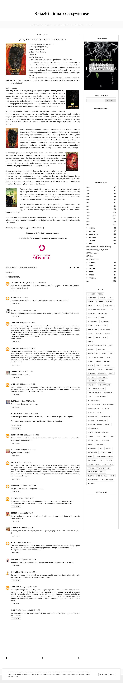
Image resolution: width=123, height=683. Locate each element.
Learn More (103, 674)
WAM (111, 464)
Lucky (111, 373)
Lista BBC (109, 369)
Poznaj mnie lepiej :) (95, 424)
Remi (112, 436)
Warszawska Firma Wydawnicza (99, 468)
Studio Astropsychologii (104, 456)
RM (97, 440)
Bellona (98, 306)
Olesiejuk (105, 408)
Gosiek (14, 513)
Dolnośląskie (92, 329)
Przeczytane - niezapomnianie (98, 432)
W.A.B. (98, 464)
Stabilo (108, 448)
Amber (90, 306)
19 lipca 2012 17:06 (28, 310)
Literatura (102, 373)
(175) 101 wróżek (92, 259)
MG (89, 389)
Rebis (105, 436)
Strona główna (36, 25)
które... (100, 369)
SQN (101, 448)
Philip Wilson (92, 416)
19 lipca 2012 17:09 (27, 323)
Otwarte (10, 272)
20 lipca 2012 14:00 (28, 450)
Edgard (90, 333)
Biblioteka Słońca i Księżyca (97, 310)
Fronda (90, 341)
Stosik (90, 456)
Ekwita (107, 333)
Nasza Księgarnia (94, 401)
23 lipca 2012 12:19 (28, 559)
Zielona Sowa (102, 476)
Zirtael (14, 498)
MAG (93, 377)
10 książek (91, 294)
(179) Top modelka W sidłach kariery (98, 247)
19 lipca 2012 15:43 (38, 283)
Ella (13, 542)
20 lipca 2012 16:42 (24, 462)
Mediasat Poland (104, 385)
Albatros (99, 302)
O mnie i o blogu (93, 408)
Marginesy (91, 385)
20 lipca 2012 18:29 (28, 485)
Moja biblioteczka (94, 393)
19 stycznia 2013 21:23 (31, 610)
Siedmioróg (106, 440)
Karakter (107, 361)
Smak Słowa (100, 444)
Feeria (98, 337)
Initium (104, 353)
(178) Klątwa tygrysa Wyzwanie (97, 250)
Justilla (15, 401)
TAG (101, 460)
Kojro (99, 365)
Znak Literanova (107, 480)
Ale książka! (16, 414)
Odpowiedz (16, 291)
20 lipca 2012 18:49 (26, 498)
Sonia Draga (92, 448)
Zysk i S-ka (91, 484)
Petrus (99, 413)
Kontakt (89, 25)
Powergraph (101, 420)
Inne (111, 353)
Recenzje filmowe (61, 25)
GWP (110, 345)
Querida (14, 528)
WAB (104, 464)
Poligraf (91, 420)
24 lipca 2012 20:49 (29, 572)
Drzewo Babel (105, 329)
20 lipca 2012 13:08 (31, 435)
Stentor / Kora (106, 452)
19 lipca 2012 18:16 (27, 348)
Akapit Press (92, 298)
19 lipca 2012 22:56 (27, 401)
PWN (98, 436)
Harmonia (101, 349)
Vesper (90, 464)
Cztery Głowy (101, 325)
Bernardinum (109, 306)
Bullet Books (92, 318)
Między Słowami (98, 389)
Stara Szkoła (92, 452)
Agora (100, 294)
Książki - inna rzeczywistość (61, 13)
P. (11, 297)
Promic (107, 424)
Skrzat (90, 444)
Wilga (102, 472)
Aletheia (109, 302)
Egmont (99, 333)
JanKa (98, 361)
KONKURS (107, 365)
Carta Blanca (92, 322)
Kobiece (90, 365)
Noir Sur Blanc (108, 405)
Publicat (91, 436)
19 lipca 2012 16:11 (20, 297)
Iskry (109, 357)
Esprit (90, 337)
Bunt (102, 318)
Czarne (90, 325)
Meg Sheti (15, 559)
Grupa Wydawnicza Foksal (97, 345)
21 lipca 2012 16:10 (26, 528)
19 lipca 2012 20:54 (25, 371)
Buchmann (91, 314)
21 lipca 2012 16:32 (23, 542)
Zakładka (91, 476)
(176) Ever (89, 256)
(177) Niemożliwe (92, 253)
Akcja (110, 298)
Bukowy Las (102, 314)
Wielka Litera (92, 472)
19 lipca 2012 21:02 (27, 384)
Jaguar (90, 361)
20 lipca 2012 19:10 (25, 513)
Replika (90, 440)
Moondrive (108, 393)
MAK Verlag (103, 377)
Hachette (91, 349)
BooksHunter (17, 435)
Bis (112, 310)
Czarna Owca (105, 322)
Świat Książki (92, 460)
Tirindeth (15, 310)
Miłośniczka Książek (20, 283)
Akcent (102, 298)
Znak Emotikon (93, 480)
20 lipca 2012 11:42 (30, 414)
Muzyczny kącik (77, 25)
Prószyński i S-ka (93, 428)
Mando (101, 381)
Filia (104, 337)
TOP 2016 (109, 460)
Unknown (15, 323)
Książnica (91, 369)
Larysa (14, 371)
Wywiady (48, 25)
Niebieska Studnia (94, 405)
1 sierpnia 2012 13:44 (28, 587)
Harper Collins (93, 353)
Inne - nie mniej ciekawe (96, 357)
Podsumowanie (105, 416)
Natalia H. (15, 485)
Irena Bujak (16, 572)
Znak (112, 476)
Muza (90, 397)
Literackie (91, 373)
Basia (13, 462)
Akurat (90, 302)
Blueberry (15, 450)
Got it (112, 674)
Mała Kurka (92, 381)
